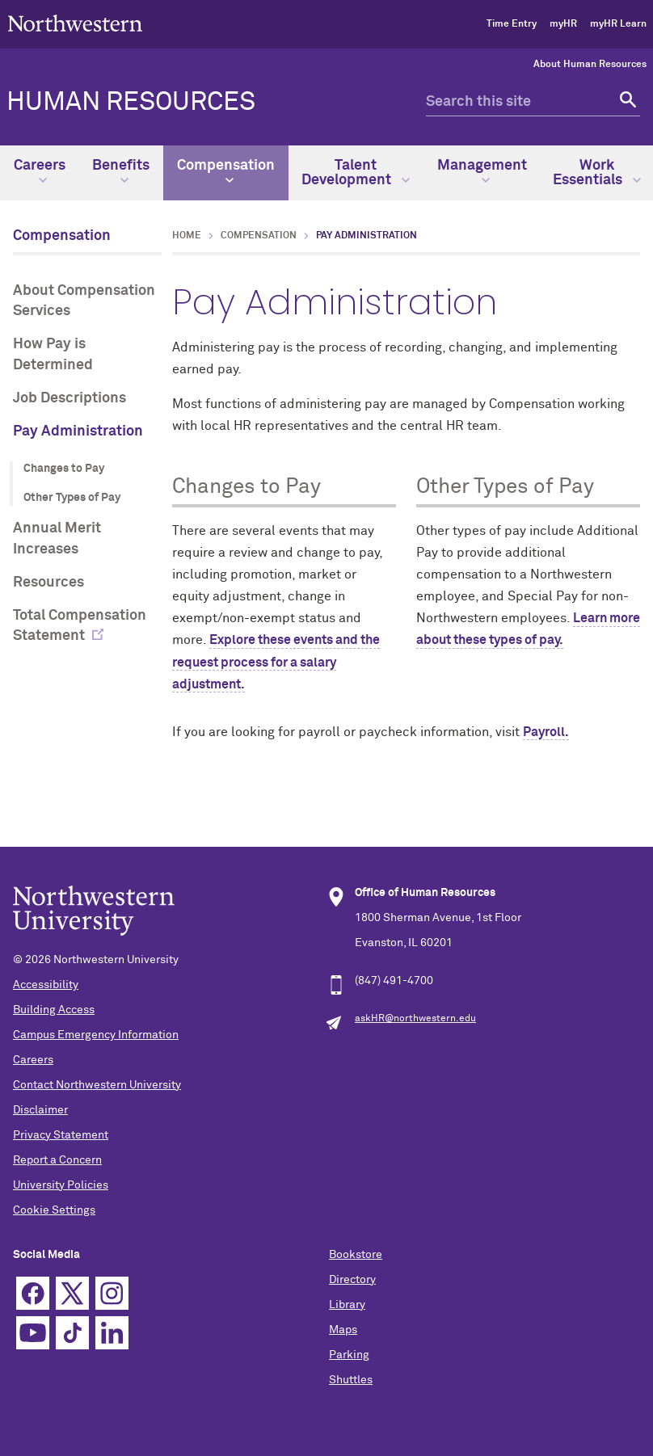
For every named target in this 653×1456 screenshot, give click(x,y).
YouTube (32, 1332)
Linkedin (111, 1332)
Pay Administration (78, 431)
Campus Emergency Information (96, 1035)
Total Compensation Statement (79, 625)
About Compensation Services (84, 301)
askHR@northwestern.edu (415, 1019)
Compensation (226, 171)
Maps (343, 1330)
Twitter (72, 1293)
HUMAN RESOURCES (130, 103)
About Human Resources (590, 64)
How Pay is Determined (53, 354)
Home (186, 236)
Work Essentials (597, 172)
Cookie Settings (54, 1210)
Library (347, 1305)
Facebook (32, 1293)
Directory (352, 1280)
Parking (349, 1355)
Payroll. (546, 732)
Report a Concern (57, 1160)
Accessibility (45, 985)
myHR (563, 24)
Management (482, 171)
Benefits (121, 171)
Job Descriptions (69, 398)
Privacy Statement (60, 1135)
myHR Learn (618, 24)
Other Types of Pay (71, 497)
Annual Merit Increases (57, 538)
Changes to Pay (63, 468)
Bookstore (355, 1254)
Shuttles (351, 1380)
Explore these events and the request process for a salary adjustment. (276, 661)
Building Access (54, 1010)
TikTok (72, 1332)
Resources (48, 582)
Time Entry (512, 24)
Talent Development (355, 172)
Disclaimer (40, 1110)
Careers (39, 171)
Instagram (111, 1293)
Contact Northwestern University (97, 1085)
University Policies (60, 1185)
